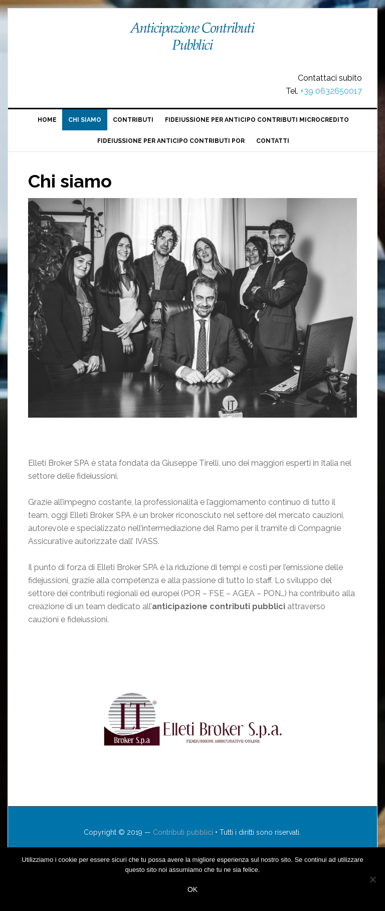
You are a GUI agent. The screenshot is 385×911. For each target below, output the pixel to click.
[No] (372, 879)
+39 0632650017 (331, 91)
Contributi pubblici (192, 41)
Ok (192, 889)
